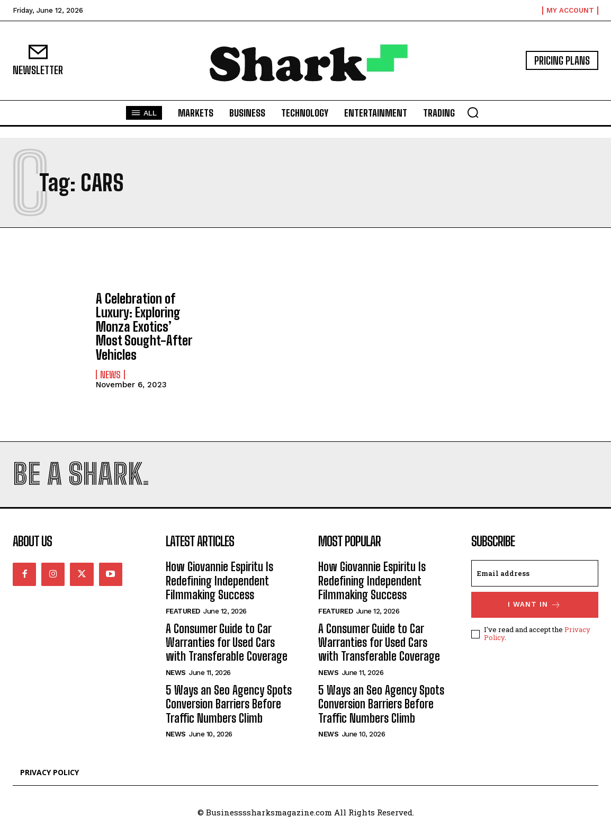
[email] (535, 573)
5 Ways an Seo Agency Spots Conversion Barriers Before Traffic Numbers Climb (229, 704)
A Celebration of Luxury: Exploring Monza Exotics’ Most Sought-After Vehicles (144, 326)
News (110, 374)
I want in (534, 605)
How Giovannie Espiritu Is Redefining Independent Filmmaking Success (219, 581)
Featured (183, 611)
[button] (473, 112)
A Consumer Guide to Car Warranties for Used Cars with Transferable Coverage (226, 642)
